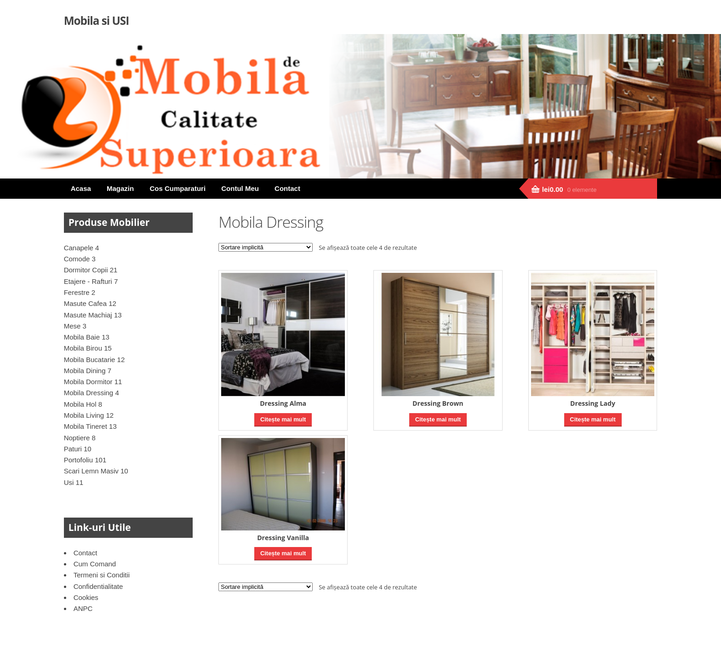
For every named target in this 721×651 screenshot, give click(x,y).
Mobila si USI (96, 20)
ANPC (83, 608)
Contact (287, 188)
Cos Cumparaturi (177, 188)
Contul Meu (240, 188)
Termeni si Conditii (102, 575)
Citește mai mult (283, 419)
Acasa (81, 188)
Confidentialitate (98, 586)
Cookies (86, 597)
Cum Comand (95, 564)
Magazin (120, 188)
